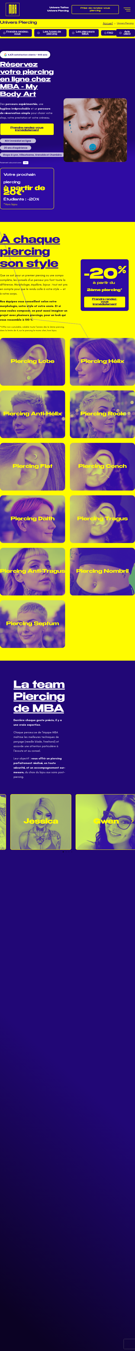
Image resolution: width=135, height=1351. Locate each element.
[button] (132, 820)
